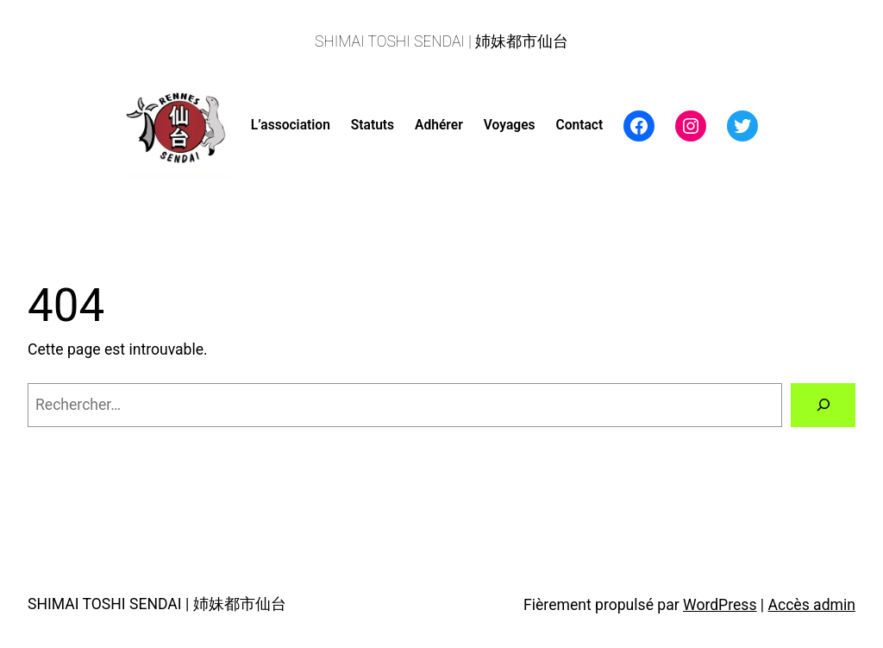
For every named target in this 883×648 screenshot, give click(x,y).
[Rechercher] (823, 405)
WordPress (719, 604)
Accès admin (812, 604)
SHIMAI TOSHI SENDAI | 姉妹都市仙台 (441, 41)
